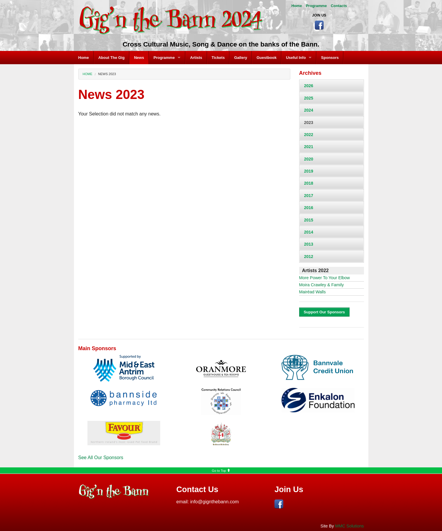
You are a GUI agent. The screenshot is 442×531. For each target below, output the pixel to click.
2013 (308, 244)
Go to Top (221, 470)
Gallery (240, 57)
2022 (308, 134)
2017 (308, 195)
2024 (308, 110)
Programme (316, 6)
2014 (308, 232)
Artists (196, 57)
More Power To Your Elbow (324, 277)
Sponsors (330, 57)
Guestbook (266, 57)
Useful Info (296, 57)
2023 (308, 122)
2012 (308, 256)
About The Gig (111, 57)
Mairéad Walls (312, 292)
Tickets (218, 57)
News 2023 (107, 74)
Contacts (339, 6)
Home (297, 6)
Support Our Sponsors (324, 312)
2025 (308, 98)
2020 (308, 159)
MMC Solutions (349, 526)
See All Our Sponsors (100, 457)
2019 (308, 171)
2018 (308, 183)
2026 (308, 85)
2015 (308, 220)
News (139, 57)
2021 (308, 146)
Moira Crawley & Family (321, 284)
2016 (308, 207)
